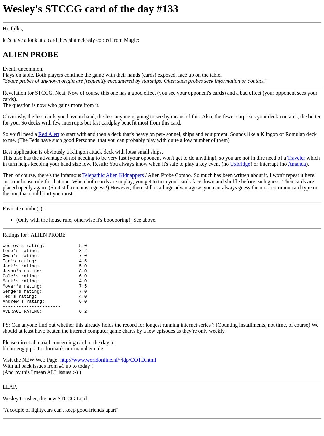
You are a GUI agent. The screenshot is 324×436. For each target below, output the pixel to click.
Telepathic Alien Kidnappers (113, 175)
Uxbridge (240, 164)
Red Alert (48, 134)
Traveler (296, 158)
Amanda (297, 164)
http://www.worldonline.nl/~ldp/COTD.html (108, 374)
